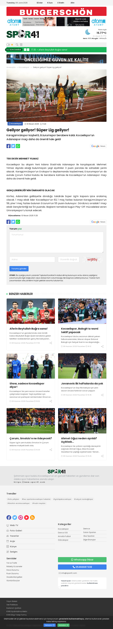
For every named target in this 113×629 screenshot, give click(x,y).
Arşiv (10, 541)
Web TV (12, 525)
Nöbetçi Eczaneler (14, 566)
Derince (86, 528)
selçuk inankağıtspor (83, 499)
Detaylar (49, 625)
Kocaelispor (24, 67)
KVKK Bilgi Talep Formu (16, 615)
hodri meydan (38, 503)
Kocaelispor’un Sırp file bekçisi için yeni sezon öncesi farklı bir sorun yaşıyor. (79, 389)
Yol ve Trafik (11, 563)
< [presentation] (25, 49)
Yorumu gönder (18, 268)
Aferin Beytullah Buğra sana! (29, 328)
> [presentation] (28, 49)
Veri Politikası (12, 604)
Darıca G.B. (63, 532)
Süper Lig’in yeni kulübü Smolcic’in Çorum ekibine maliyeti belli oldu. (29, 444)
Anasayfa (10, 67)
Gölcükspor (63, 540)
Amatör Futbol (64, 536)
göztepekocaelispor (62, 499)
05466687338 (82, 567)
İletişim (11, 551)
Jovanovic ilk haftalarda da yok (82, 383)
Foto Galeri (14, 530)
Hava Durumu (12, 570)
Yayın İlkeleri (11, 601)
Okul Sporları (88, 536)
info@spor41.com (69, 573)
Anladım (63, 625)
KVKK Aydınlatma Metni (16, 611)
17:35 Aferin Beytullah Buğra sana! (49, 49)
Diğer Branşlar (89, 539)
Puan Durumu (12, 573)
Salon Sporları (89, 532)
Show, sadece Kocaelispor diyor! (27, 385)
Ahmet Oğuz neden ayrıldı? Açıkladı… (79, 440)
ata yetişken (13, 499)
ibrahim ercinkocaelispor (19, 503)
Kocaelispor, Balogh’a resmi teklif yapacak (79, 330)
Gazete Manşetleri (14, 577)
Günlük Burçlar (13, 580)
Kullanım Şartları (13, 608)
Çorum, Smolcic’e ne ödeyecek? (31, 438)
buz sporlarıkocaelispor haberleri (36, 499)
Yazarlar (12, 535)
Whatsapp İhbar (82, 559)
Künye (11, 546)
